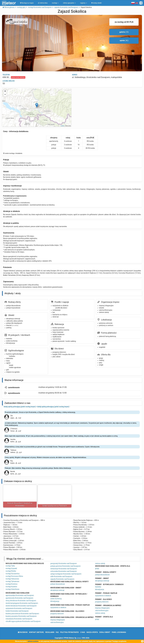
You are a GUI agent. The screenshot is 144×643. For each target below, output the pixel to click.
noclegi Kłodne (11, 571)
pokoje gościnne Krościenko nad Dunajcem (65, 566)
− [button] (5, 94)
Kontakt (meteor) (36, 632)
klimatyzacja (54, 601)
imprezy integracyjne (57, 620)
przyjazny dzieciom (57, 613)
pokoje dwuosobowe (57, 584)
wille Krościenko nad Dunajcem (61, 576)
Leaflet (62, 125)
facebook (23, 632)
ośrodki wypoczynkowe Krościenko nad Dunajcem (23, 621)
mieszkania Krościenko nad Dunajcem (19, 619)
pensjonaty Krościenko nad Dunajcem (63, 563)
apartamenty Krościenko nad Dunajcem (19, 598)
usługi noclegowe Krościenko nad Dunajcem (65, 574)
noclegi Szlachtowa (12, 589)
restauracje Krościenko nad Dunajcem (63, 569)
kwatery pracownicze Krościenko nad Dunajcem (22, 613)
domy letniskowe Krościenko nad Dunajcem (21, 600)
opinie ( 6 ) (124, 40)
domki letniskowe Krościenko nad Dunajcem (21, 606)
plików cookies (33, 641)
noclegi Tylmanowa (12, 581)
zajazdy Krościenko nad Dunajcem (62, 579)
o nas (82, 632)
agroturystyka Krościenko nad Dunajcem (20, 595)
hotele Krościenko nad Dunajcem (17, 611)
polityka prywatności (69, 632)
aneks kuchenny (56, 599)
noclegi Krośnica (11, 584)
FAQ (57, 632)
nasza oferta (92, 632)
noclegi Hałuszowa (12, 579)
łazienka (98, 587)
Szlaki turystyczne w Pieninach (54, 506)
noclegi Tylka (10, 566)
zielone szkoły (100, 563)
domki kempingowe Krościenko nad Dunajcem (22, 603)
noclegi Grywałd (11, 568)
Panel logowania (119, 632)
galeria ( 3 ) (124, 32)
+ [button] (5, 91)
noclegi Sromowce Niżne (14, 576)
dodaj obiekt (104, 632)
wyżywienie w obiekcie (58, 607)
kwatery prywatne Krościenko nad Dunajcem (21, 616)
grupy (97, 568)
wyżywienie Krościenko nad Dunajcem (19, 608)
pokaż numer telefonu (18, 77)
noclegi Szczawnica (12, 574)
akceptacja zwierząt (57, 590)
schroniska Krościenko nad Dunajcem (63, 571)
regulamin (49, 632)
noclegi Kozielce (11, 586)
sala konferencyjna (57, 622)
